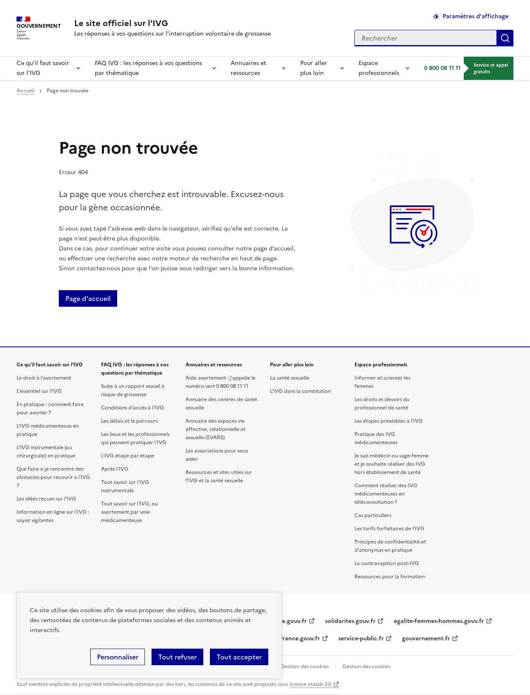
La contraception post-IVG (386, 563)
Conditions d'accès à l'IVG (132, 407)
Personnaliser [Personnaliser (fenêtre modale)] (117, 657)
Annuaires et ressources (248, 68)
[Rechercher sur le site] (425, 38)
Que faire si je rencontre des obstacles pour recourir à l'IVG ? (53, 477)
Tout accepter (239, 657)
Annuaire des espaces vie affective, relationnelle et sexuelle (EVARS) (216, 429)
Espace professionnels (379, 68)
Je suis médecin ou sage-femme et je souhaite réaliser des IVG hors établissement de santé (391, 464)
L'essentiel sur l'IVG (39, 391)
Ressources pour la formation (389, 576)
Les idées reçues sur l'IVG (46, 499)
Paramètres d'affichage (475, 16)
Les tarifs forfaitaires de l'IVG (389, 528)
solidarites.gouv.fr (350, 621)
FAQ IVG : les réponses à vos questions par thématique (148, 68)
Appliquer (505, 38)
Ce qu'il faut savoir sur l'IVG (43, 68)
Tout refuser (177, 657)
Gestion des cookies (305, 666)
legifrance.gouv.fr (295, 638)
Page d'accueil (88, 298)
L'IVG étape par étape (127, 455)
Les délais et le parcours (129, 421)
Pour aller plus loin (313, 68)
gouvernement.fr (426, 638)
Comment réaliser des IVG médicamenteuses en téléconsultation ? (385, 494)
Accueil (25, 90)
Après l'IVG (114, 469)
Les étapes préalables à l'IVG (388, 421)
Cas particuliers (372, 515)
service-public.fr (361, 638)
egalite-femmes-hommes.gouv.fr (439, 621)
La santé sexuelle (289, 378)
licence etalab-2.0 (310, 684)
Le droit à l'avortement (44, 378)
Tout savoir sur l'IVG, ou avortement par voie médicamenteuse (129, 512)
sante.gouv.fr (288, 621)
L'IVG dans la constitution (300, 391)
